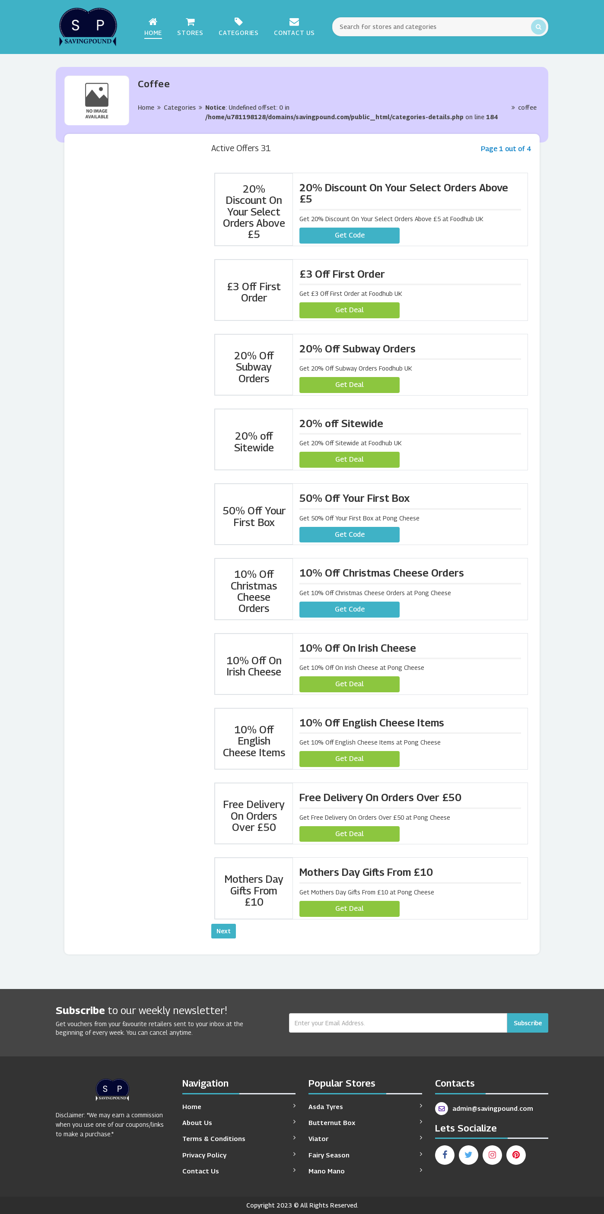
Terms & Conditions (239, 1138)
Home (153, 26)
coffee (527, 107)
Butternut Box (365, 1122)
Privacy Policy (239, 1155)
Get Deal (349, 310)
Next (223, 931)
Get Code (350, 235)
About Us (239, 1122)
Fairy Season (365, 1155)
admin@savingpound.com (484, 1108)
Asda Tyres (365, 1106)
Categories (239, 26)
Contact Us (294, 26)
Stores (190, 26)
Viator (365, 1138)
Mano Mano (365, 1170)
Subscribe (528, 1023)
